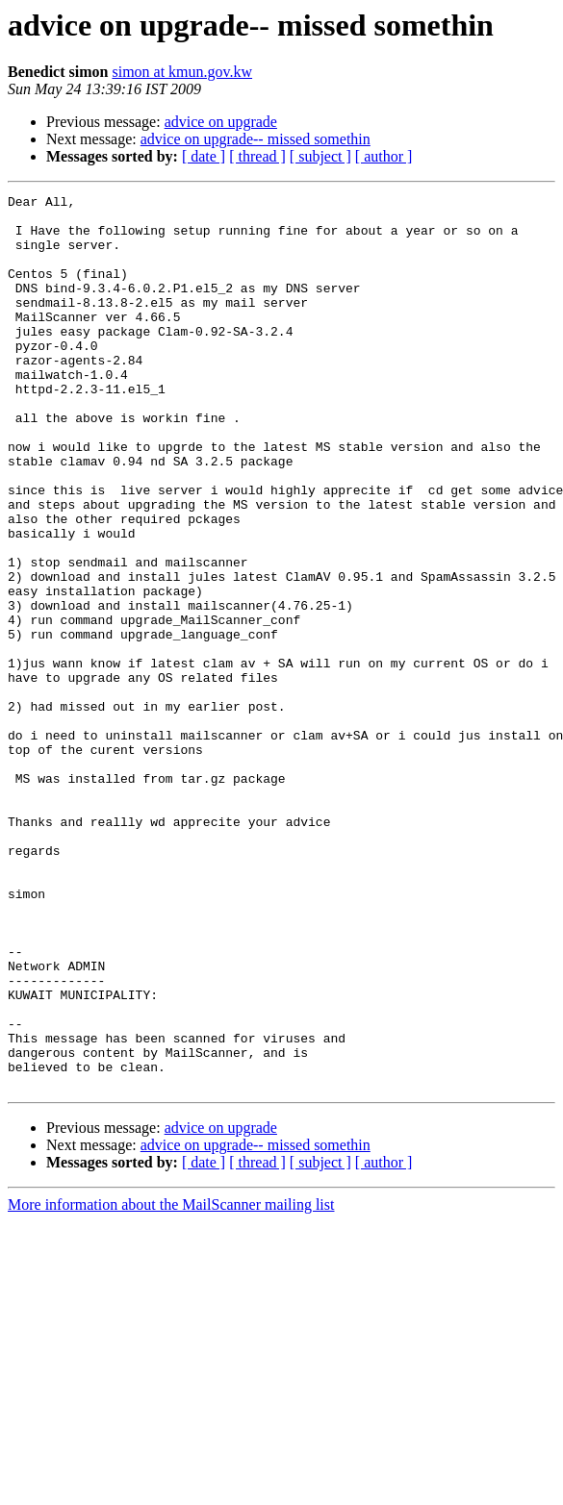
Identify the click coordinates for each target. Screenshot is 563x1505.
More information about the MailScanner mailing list (171, 1383)
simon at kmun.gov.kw (182, 71)
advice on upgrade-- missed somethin (256, 139)
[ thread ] (257, 156)
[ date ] (203, 156)
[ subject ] (320, 156)
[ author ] (384, 156)
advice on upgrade (221, 121)
